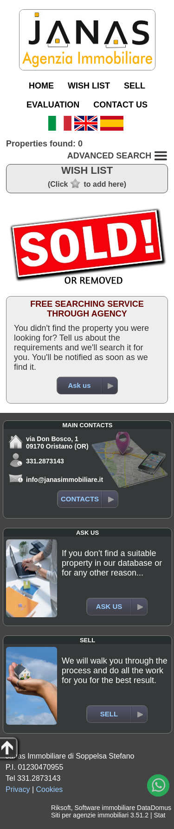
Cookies (49, 789)
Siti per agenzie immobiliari (90, 815)
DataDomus (154, 807)
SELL (134, 85)
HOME (41, 85)
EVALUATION (52, 104)
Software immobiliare (104, 807)
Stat (159, 815)
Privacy (18, 789)
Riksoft (61, 807)
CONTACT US (120, 104)
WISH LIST (89, 85)
